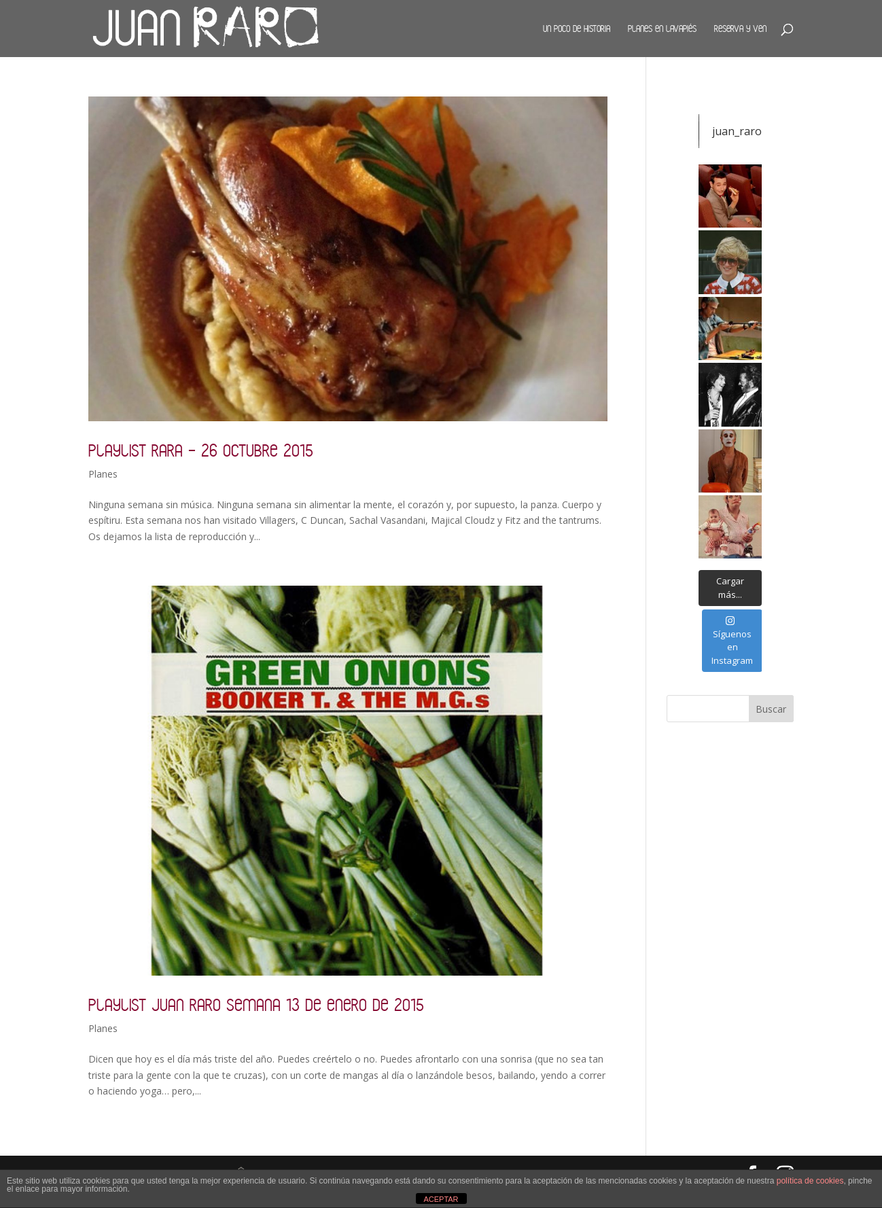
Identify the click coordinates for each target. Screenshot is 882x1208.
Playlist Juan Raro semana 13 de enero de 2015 (256, 1004)
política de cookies (810, 1181)
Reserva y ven (740, 28)
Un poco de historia (576, 28)
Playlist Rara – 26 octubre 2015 (200, 450)
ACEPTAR (440, 1199)
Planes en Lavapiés (662, 28)
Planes (103, 473)
